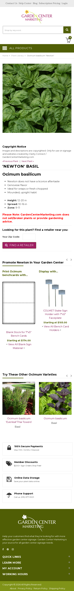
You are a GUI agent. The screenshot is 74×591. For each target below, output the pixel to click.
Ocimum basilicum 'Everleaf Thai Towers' (19, 420)
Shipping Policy (57, 588)
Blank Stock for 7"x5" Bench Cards (18, 334)
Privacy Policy (25, 588)
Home (5, 55)
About (13, 588)
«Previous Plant (10, 161)
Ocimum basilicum (55, 418)
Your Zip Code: (11, 236)
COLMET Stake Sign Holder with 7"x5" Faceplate (55, 314)
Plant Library (17, 55)
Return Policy (41, 588)
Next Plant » (28, 161)
